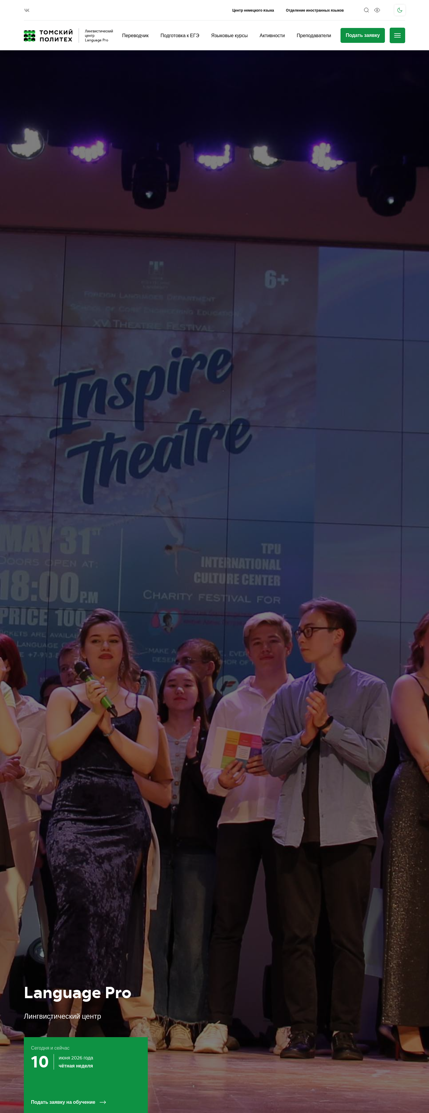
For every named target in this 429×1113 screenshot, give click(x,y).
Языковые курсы (229, 35)
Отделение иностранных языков (315, 10)
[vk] (27, 10)
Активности (272, 35)
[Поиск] (366, 10)
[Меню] (397, 35)
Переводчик (135, 35)
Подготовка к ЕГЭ (180, 35)
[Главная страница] (48, 35)
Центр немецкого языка (253, 10)
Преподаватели (314, 35)
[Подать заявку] (363, 35)
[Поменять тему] (399, 10)
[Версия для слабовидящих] (377, 10)
